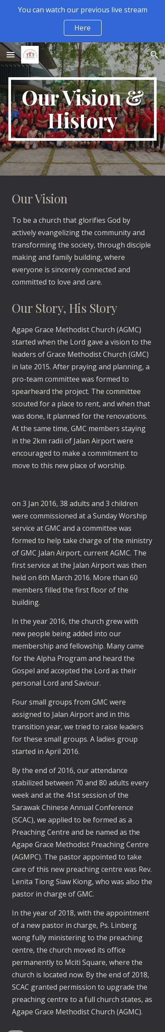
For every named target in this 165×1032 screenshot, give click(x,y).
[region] (82, 21)
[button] (10, 54)
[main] (82, 109)
